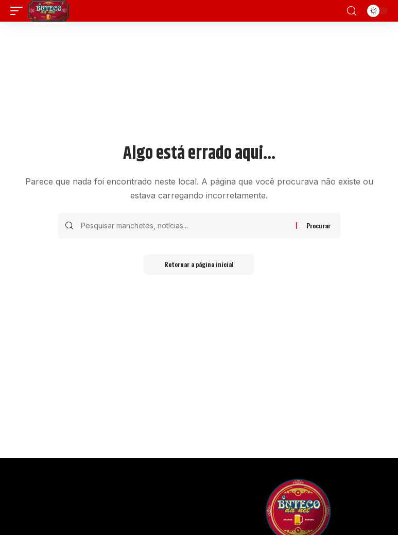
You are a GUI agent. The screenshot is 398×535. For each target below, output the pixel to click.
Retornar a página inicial (199, 264)
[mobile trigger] (19, 11)
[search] (351, 11)
